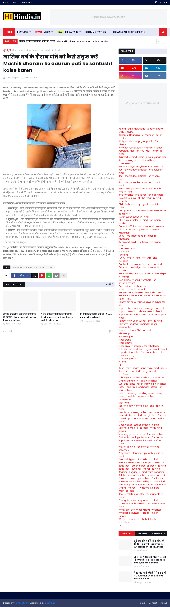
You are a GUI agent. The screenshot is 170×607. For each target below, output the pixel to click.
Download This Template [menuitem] (129, 32)
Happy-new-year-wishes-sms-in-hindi (140, 320)
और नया (8, 331)
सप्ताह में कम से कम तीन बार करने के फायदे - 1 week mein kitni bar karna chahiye (20, 317)
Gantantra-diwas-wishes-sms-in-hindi (140, 264)
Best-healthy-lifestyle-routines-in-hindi (141, 166)
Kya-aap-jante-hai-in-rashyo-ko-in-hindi (142, 383)
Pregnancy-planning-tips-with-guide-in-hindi (142, 454)
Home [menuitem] (9, 32)
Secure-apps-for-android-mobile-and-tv (142, 484)
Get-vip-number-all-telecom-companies (142, 295)
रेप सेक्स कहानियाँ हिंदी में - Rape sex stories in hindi (96, 316)
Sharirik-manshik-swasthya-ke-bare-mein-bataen (140, 489)
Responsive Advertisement (108, 17)
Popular (126, 533)
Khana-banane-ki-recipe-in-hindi (138, 380)
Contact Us (26, 2)
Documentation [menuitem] (95, 32)
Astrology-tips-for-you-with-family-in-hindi (141, 152)
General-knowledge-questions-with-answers (139, 269)
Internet (123, 361)
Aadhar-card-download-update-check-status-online (141, 130)
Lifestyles (124, 402)
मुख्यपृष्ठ (7, 50)
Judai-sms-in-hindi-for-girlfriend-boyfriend (138, 373)
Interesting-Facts (128, 358)
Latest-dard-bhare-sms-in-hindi (137, 396)
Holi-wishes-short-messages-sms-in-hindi (143, 349)
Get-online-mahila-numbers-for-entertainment (138, 281)
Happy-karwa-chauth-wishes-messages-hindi (142, 316)
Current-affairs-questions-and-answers (141, 226)
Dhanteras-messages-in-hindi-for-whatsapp (139, 231)
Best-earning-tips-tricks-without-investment (138, 162)
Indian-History (126, 355)
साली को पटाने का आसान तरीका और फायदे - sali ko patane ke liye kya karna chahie (150, 560)
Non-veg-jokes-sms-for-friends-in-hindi (142, 434)
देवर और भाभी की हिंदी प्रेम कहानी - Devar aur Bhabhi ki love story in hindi (150, 575)
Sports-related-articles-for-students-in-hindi (142, 495)
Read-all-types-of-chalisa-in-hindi (138, 459)
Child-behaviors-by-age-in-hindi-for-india (140, 206)
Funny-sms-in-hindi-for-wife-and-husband (138, 259)
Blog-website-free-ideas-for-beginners (141, 194)
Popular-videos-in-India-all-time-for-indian (140, 442)
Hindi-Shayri (125, 342)
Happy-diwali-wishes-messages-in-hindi (141, 308)
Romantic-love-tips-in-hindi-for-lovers (141, 478)
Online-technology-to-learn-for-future (141, 437)
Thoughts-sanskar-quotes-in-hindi (138, 500)
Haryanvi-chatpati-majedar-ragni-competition (138, 325)
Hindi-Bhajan (126, 336)
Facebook (124, 251)
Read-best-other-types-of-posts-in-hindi (142, 465)
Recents (143, 533)
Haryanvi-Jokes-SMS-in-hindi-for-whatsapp (138, 332)
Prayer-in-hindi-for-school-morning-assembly (140, 448)
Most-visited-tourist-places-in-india (139, 424)
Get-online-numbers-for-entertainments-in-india (133, 288)
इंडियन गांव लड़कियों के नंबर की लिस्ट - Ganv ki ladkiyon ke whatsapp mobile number (64, 41)
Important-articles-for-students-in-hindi (142, 352)
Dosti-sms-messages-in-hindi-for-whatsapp (139, 237)
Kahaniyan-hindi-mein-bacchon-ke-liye (141, 377)
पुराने (110, 331)
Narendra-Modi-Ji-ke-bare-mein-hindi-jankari (141, 429)
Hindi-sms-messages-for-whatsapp (139, 346)
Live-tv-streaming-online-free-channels (142, 412)
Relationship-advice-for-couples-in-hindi (142, 475)
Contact (153, 602)
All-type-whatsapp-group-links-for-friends (139, 143)
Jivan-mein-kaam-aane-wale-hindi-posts (143, 368)
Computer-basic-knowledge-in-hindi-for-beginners (142, 212)
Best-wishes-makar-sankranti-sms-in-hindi (141, 184)
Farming (123, 254)
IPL (120, 365)
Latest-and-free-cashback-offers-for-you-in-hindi (141, 388)
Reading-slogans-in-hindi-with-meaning (142, 472)
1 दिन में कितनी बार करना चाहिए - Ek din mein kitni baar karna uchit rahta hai (57, 317)
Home (6, 2)
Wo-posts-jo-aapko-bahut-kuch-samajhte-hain (138, 521)
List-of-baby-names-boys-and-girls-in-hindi (141, 407)
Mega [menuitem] (47, 32)
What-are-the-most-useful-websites (140, 509)
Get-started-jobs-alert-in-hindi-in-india (141, 292)
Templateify (21, 602)
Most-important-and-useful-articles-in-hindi (142, 420)
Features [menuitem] (22, 32)
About (15, 2)
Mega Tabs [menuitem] (71, 32)
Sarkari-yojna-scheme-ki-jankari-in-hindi (142, 481)
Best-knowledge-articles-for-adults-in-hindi (36, 50)
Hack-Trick (125, 298)
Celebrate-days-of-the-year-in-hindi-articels (141, 199)
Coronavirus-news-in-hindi (134, 217)
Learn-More (125, 399)
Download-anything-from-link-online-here (140, 243)
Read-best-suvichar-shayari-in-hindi (139, 468)
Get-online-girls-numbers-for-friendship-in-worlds (142, 275)
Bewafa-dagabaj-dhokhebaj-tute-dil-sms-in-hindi (140, 190)
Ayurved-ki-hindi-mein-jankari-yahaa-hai (142, 157)
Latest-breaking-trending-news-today (140, 393)
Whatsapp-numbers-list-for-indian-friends (139, 514)
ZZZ (120, 525)
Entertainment (127, 248)
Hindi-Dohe (125, 339)
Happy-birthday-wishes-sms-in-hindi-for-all (142, 303)
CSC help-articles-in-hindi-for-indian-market (140, 221)
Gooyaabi (50, 602)
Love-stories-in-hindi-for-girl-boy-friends (142, 415)
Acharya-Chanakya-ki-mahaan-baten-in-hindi (141, 136)
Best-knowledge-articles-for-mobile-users (140, 177)
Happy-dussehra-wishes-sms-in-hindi (140, 311)
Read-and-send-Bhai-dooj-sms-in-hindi (141, 462)
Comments (158, 533)
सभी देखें (109, 284)
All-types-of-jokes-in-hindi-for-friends (140, 147)
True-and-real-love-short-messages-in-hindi (142, 505)
